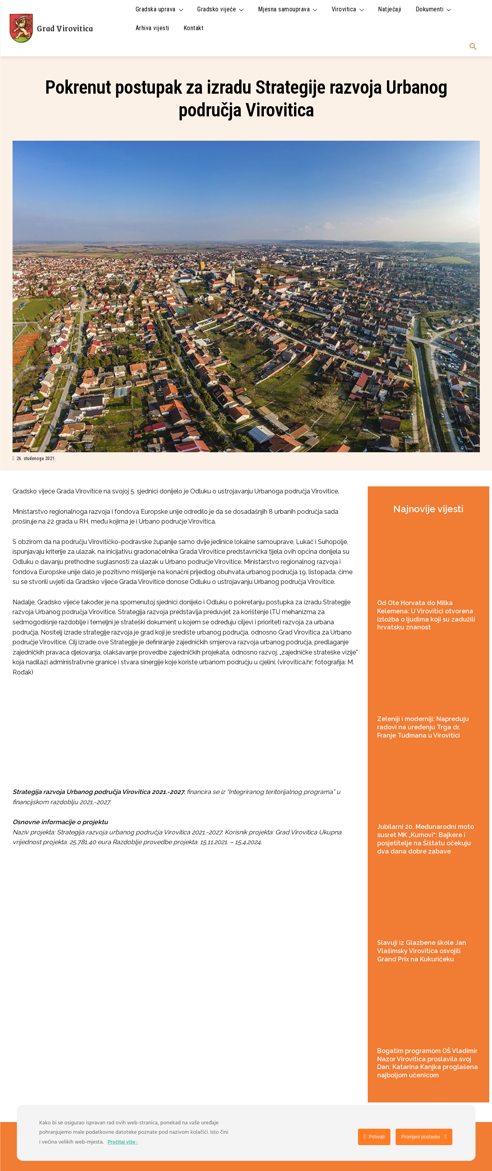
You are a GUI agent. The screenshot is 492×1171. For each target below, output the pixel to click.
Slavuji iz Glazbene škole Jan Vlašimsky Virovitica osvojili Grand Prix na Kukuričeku (421, 951)
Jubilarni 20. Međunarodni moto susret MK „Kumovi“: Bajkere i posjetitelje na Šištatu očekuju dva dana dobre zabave (425, 839)
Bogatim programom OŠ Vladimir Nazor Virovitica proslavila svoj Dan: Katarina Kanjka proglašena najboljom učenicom (427, 1063)
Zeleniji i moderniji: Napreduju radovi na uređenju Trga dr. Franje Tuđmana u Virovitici (423, 727)
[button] (473, 47)
